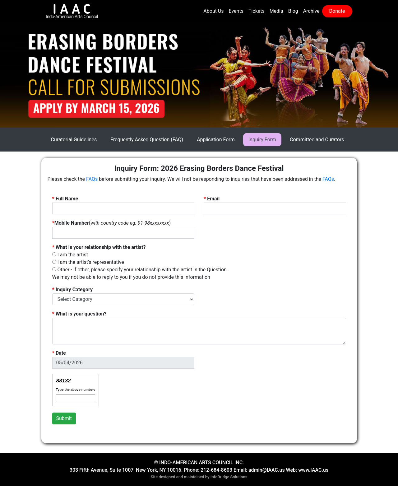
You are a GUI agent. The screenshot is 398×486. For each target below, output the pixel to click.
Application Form (216, 140)
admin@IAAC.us (266, 470)
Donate (337, 11)
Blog (293, 11)
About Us (213, 11)
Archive (311, 11)
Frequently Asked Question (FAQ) (146, 140)
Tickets (256, 11)
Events (236, 11)
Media (276, 11)
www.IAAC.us (313, 470)
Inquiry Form (262, 140)
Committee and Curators (317, 140)
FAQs (92, 179)
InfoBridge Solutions (229, 476)
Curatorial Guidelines (74, 140)
